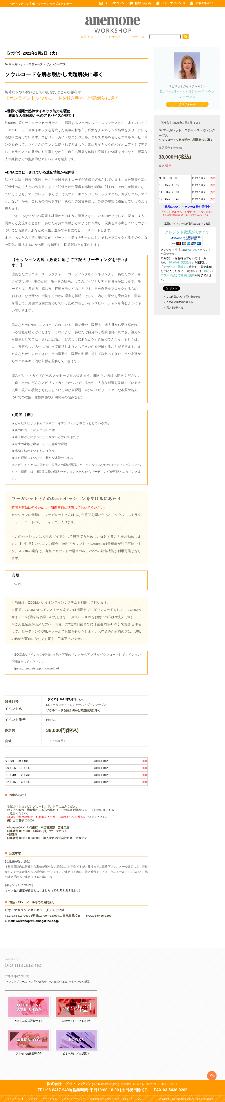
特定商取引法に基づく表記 (104, 1098)
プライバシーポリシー (73, 1098)
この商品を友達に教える (179, 302)
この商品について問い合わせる (183, 296)
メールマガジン (115, 3)
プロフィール (187, 105)
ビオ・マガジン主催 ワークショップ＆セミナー (40, 3)
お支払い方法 (59, 981)
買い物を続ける (174, 307)
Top (212, 1068)
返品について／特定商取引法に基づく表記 (187, 223)
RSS (125, 1098)
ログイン (87, 36)
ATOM (138, 1098)
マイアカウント (113, 36)
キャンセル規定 (80, 981)
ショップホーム (17, 981)
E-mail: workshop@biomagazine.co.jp (32, 921)
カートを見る (49, 1098)
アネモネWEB (204, 3)
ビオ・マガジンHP (173, 3)
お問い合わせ (143, 3)
